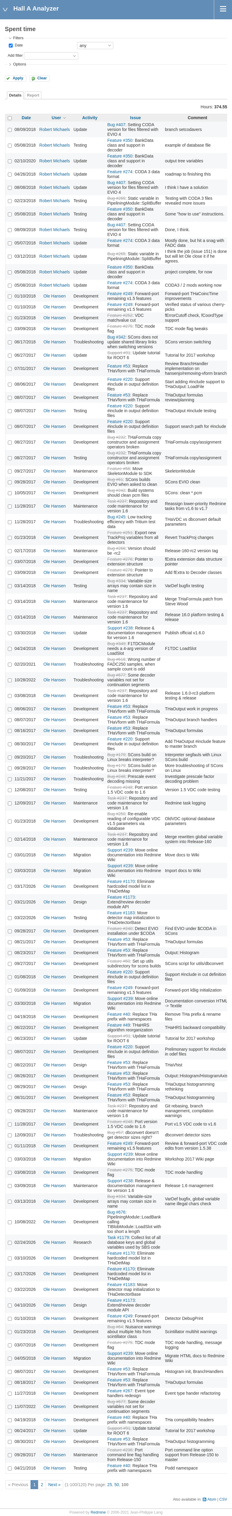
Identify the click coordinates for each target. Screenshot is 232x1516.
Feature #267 (119, 1390)
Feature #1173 (121, 897)
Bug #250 (116, 813)
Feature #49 (118, 1025)
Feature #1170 (121, 881)
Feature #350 (119, 140)
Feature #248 (119, 787)
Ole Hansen (55, 296)
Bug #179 (116, 754)
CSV (223, 1499)
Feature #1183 (121, 912)
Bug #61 (115, 479)
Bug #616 (116, 659)
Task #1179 (118, 1237)
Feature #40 (118, 1014)
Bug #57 (115, 1132)
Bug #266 (116, 548)
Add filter (15, 55)
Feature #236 (119, 1450)
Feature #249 (119, 293)
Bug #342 (116, 337)
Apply (18, 78)
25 (109, 1484)
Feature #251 (119, 532)
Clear (42, 78)
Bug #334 (116, 580)
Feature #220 (119, 379)
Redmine (98, 1512)
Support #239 (120, 850)
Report (33, 95)
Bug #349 (116, 643)
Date (18, 45)
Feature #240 (119, 928)
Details (15, 95)
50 (116, 1484)
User (56, 117)
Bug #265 (116, 198)
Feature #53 (118, 366)
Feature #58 (118, 468)
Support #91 (118, 352)
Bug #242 (116, 490)
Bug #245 (116, 516)
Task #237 (117, 501)
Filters (18, 38)
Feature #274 (119, 171)
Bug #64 (115, 1326)
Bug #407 (116, 124)
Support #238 (120, 628)
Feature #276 (119, 559)
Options (19, 64)
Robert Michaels (54, 129)
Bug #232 (116, 437)
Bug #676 (116, 1212)
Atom (211, 1499)
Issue (135, 117)
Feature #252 (119, 315)
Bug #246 (116, 776)
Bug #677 (116, 675)
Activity (90, 117)
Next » (54, 1484)
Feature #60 (118, 961)
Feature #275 (119, 326)
